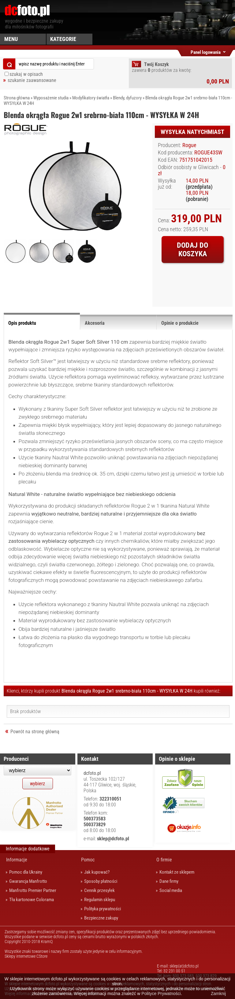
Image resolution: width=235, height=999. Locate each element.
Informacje (16, 860)
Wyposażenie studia (51, 98)
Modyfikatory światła (90, 98)
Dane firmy (168, 881)
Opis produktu (22, 323)
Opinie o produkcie (180, 323)
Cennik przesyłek (99, 890)
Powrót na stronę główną (34, 731)
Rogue (189, 145)
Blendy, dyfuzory (127, 98)
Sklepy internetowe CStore (26, 956)
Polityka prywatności (102, 909)
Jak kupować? (97, 872)
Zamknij (218, 993)
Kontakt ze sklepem (176, 872)
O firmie (164, 860)
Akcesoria (95, 323)
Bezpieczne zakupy (101, 918)
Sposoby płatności (100, 881)
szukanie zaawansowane (32, 80)
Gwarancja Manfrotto (28, 881)
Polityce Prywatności (161, 993)
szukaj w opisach (26, 74)
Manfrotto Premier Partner (32, 890)
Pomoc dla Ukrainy (25, 872)
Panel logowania (206, 51)
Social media (170, 890)
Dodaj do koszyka (192, 249)
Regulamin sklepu (99, 899)
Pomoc (88, 860)
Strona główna (17, 98)
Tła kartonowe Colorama (31, 899)
